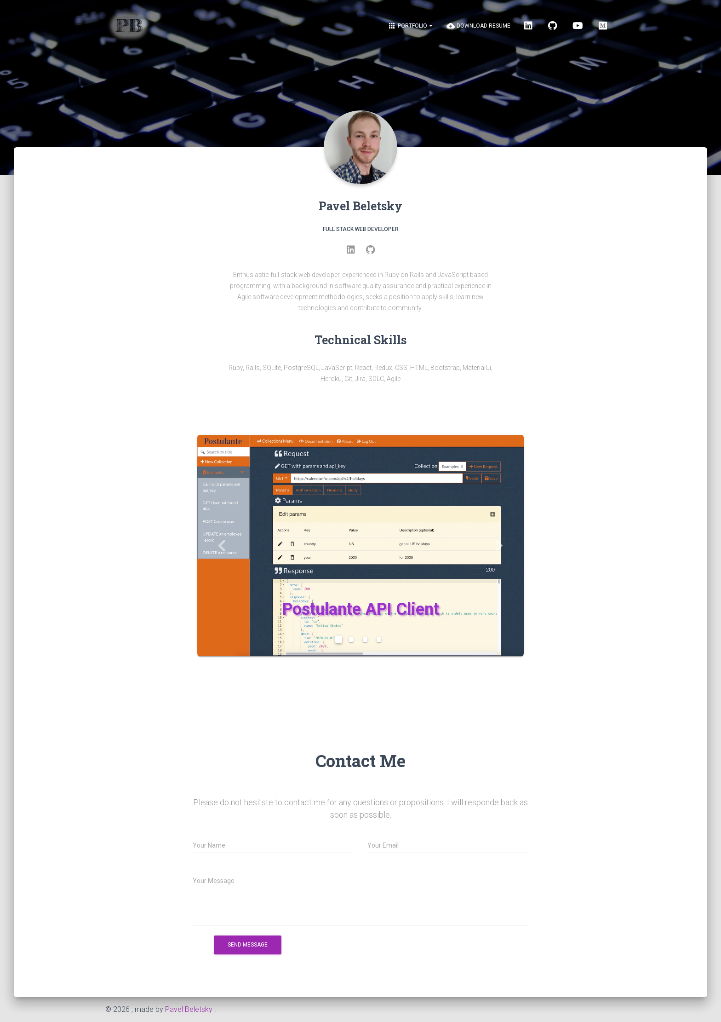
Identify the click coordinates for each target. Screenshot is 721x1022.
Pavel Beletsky (188, 1009)
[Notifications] (410, 25)
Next (499, 545)
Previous (221, 545)
